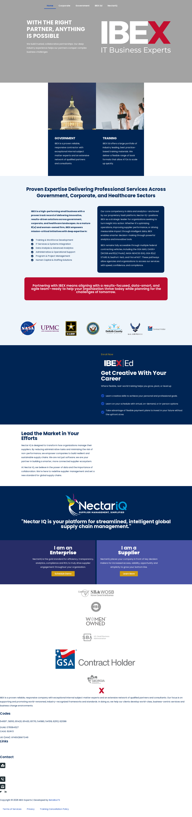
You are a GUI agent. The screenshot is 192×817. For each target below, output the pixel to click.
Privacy (31, 809)
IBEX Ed (98, 5)
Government (82, 5)
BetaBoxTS (54, 800)
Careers (4, 749)
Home (50, 5)
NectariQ (112, 5)
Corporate (64, 5)
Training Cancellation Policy (54, 809)
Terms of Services (12, 809)
